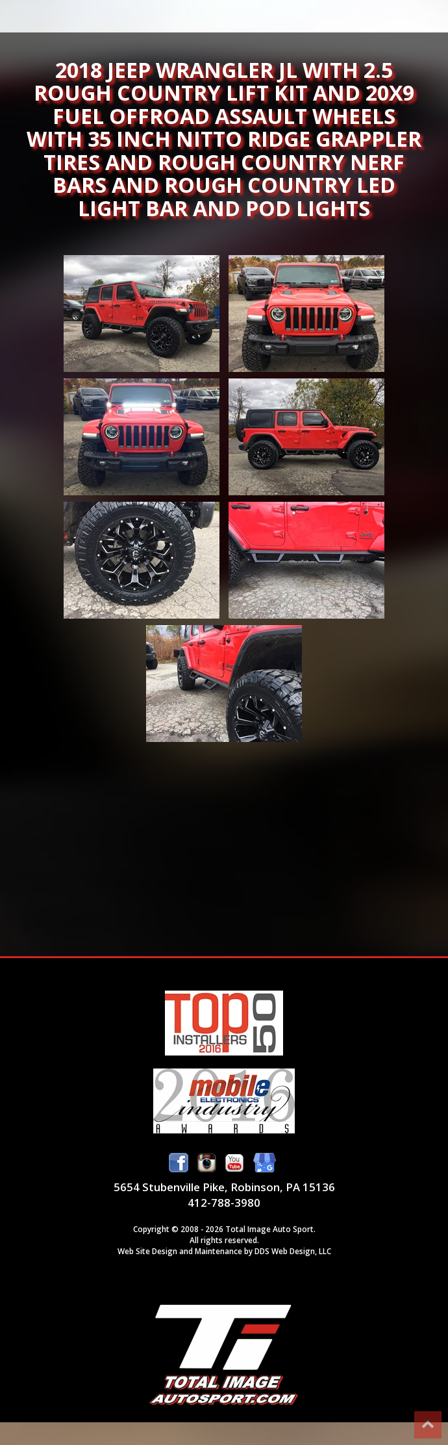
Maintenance (218, 1251)
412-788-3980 (224, 1202)
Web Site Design (147, 1251)
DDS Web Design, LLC (293, 1251)
